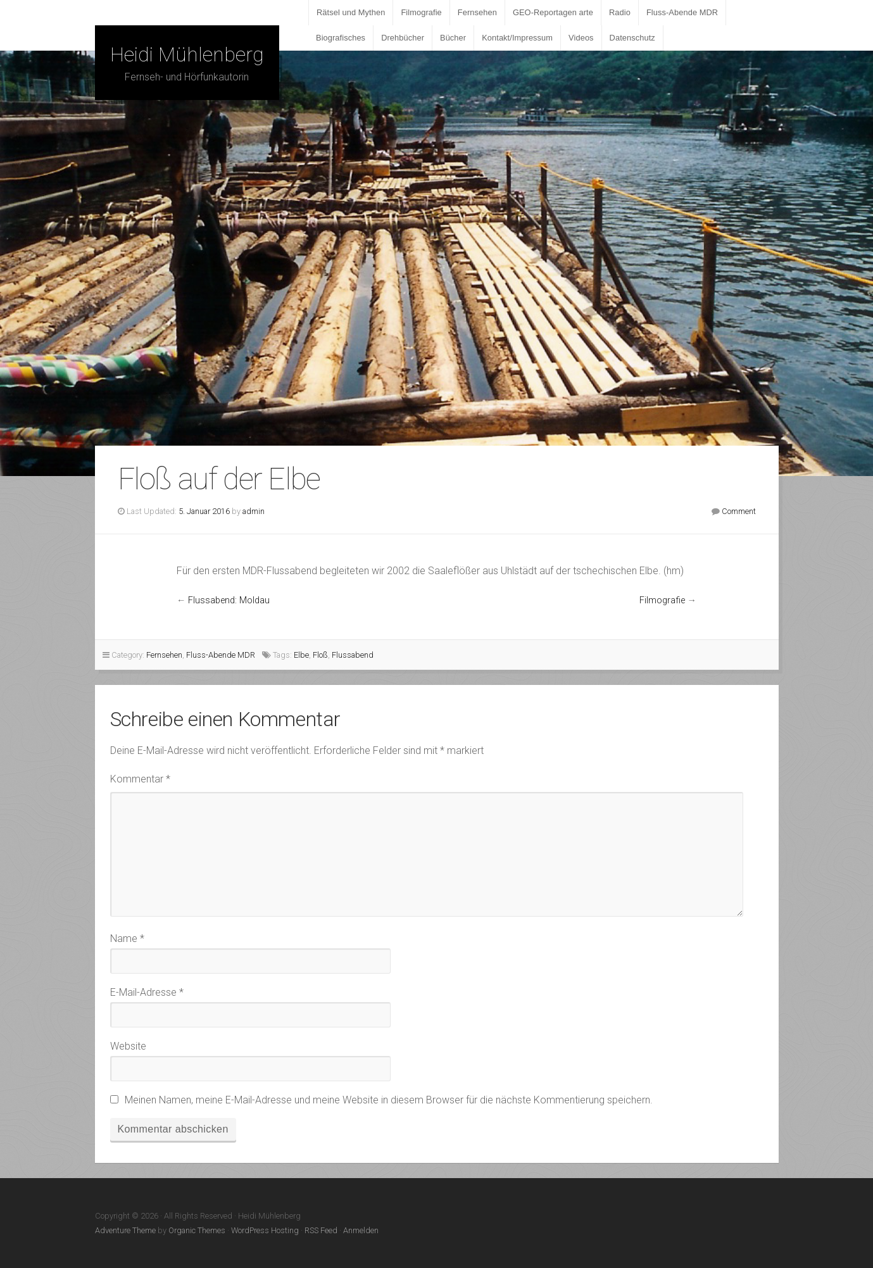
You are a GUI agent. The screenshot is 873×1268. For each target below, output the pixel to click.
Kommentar (140, 779)
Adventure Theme (125, 1230)
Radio (620, 12)
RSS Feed (321, 1230)
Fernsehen (477, 12)
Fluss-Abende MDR (682, 12)
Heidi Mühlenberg (187, 54)
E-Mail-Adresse (147, 992)
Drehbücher (402, 37)
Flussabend (353, 655)
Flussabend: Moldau (229, 600)
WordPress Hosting (265, 1230)
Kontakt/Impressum (517, 37)
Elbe (301, 655)
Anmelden (361, 1230)
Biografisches (340, 37)
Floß (320, 655)
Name (127, 938)
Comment (739, 511)
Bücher (453, 37)
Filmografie (421, 12)
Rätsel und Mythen (351, 12)
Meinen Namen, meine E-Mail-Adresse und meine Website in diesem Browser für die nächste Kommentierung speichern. (389, 1100)
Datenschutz (632, 37)
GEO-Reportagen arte (553, 12)
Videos (581, 37)
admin (253, 511)
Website (128, 1046)
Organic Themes (196, 1230)
